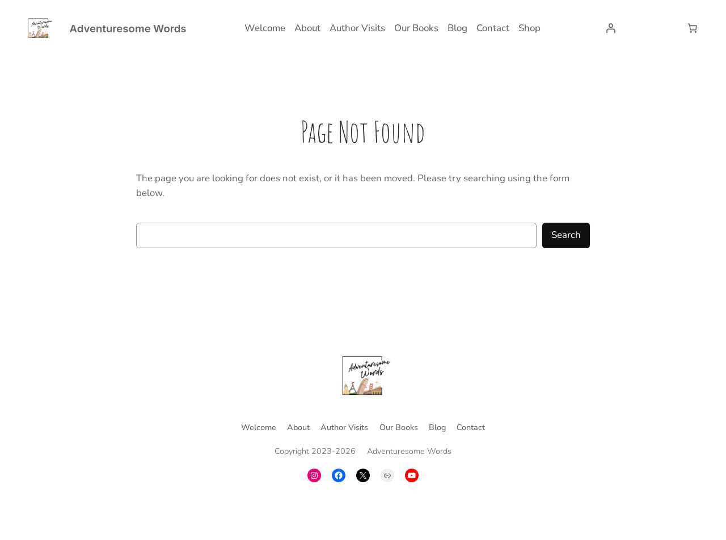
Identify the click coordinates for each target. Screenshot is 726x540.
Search (566, 234)
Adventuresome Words (127, 28)
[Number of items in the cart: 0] (692, 28)
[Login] (610, 28)
